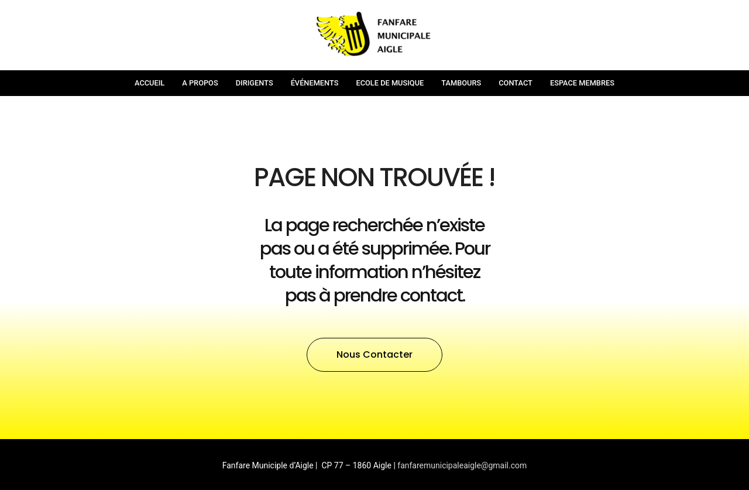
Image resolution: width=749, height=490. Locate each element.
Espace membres (582, 82)
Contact (515, 82)
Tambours (461, 82)
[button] (374, 355)
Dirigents (254, 82)
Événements (315, 82)
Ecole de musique (390, 82)
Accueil (149, 82)
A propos (200, 82)
